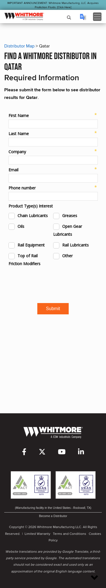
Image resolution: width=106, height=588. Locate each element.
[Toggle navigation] (97, 16)
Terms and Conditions (69, 533)
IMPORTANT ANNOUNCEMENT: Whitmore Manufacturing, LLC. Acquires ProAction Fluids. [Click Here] (53, 5)
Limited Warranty (37, 533)
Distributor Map (19, 46)
